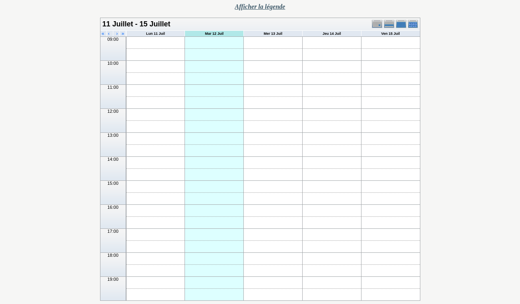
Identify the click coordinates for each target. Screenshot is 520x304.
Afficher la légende (260, 6)
